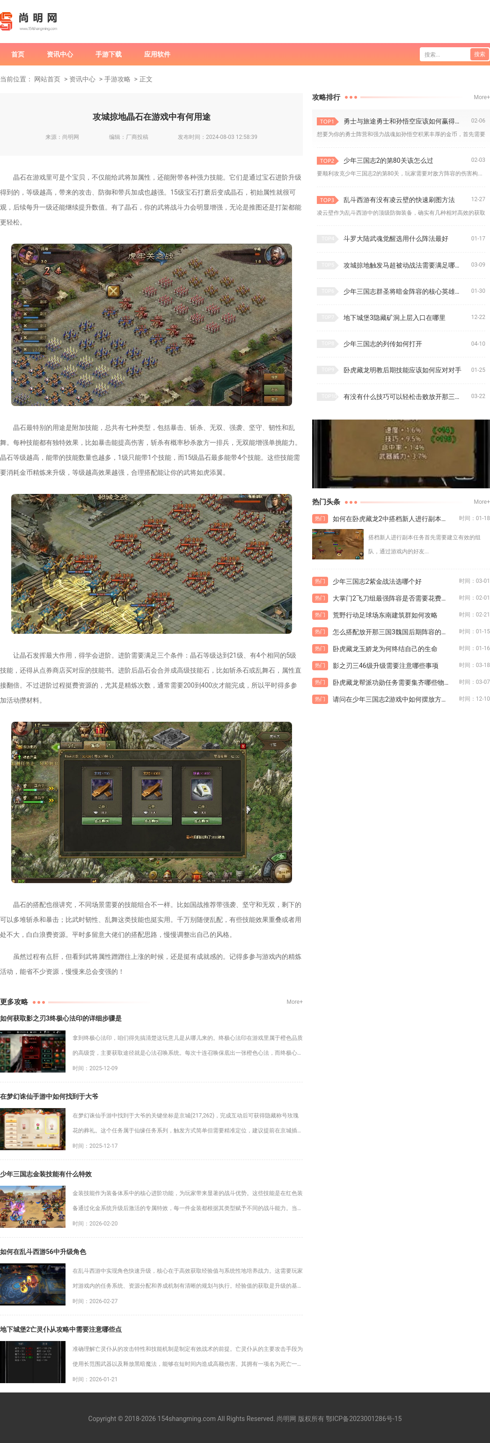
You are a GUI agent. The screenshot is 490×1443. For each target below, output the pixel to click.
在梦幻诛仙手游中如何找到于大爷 (49, 1096)
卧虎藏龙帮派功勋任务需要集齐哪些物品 (392, 682)
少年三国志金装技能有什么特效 (46, 1174)
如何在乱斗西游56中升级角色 (43, 1251)
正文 (146, 79)
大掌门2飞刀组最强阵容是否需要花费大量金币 (396, 598)
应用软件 (157, 54)
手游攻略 (117, 79)
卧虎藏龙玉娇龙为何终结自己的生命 (385, 649)
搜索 (479, 54)
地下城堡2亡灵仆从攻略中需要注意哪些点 (61, 1329)
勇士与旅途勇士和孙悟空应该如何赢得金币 (406, 121)
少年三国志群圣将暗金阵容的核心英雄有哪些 (407, 291)
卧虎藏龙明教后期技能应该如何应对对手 (402, 370)
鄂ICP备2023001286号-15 (364, 1418)
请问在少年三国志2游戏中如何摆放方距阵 (393, 699)
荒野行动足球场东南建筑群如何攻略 (385, 615)
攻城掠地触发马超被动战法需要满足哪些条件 (407, 265)
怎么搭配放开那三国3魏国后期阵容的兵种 (393, 632)
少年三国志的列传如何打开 (383, 344)
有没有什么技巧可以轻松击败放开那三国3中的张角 (407, 396)
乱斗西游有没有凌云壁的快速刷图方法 (399, 199)
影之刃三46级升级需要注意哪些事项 (386, 665)
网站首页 (47, 79)
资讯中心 (60, 54)
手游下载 (108, 54)
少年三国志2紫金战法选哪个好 (377, 581)
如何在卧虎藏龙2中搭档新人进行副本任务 (393, 518)
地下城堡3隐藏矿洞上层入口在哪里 (395, 317)
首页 (17, 54)
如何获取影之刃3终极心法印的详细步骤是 (61, 1018)
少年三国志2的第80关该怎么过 (388, 160)
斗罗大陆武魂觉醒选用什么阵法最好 (396, 238)
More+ (295, 1002)
